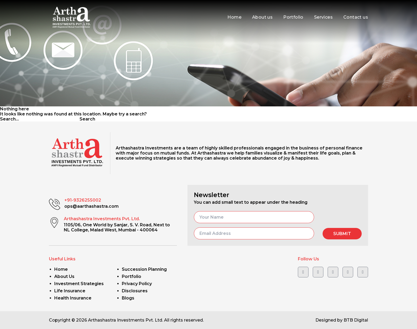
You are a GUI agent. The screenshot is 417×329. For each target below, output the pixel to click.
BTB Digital (356, 320)
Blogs (128, 298)
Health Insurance (72, 298)
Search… (9, 119)
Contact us (355, 17)
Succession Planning (144, 269)
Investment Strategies (79, 283)
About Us (64, 276)
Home (234, 17)
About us (262, 17)
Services (323, 17)
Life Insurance (69, 290)
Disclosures (135, 290)
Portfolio (293, 17)
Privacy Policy (137, 283)
